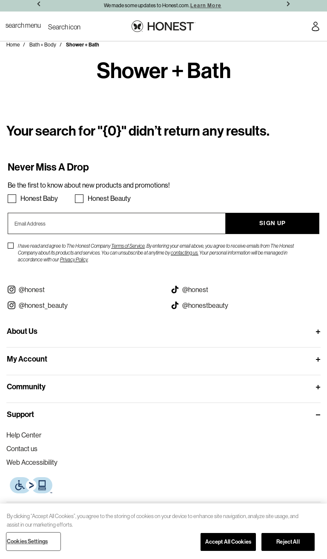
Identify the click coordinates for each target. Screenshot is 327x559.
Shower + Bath (82, 45)
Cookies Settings (27, 541)
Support (20, 414)
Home (13, 44)
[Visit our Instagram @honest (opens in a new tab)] (81, 289)
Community (26, 386)
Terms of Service (128, 246)
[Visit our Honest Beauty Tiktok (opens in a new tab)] (245, 305)
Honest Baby (39, 198)
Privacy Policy (74, 259)
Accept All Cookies (228, 542)
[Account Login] (315, 28)
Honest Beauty (109, 198)
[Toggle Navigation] (23, 25)
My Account (27, 359)
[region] (163, 531)
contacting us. (184, 252)
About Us (22, 331)
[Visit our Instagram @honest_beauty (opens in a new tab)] (81, 305)
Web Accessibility (31, 462)
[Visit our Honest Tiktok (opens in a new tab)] (245, 289)
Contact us (21, 448)
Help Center (23, 435)
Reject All (287, 542)
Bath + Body (42, 44)
